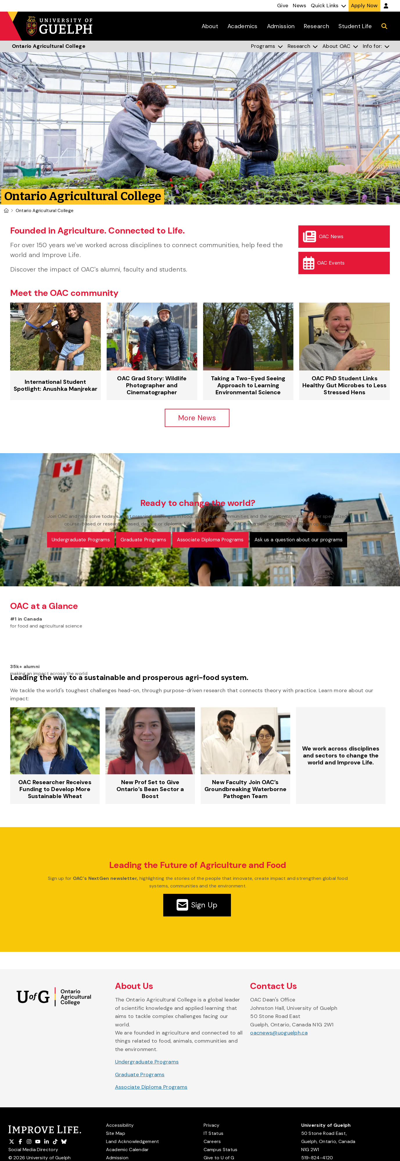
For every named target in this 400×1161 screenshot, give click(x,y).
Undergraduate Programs (147, 1062)
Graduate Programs (140, 1075)
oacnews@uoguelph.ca (279, 1033)
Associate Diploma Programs (151, 1087)
